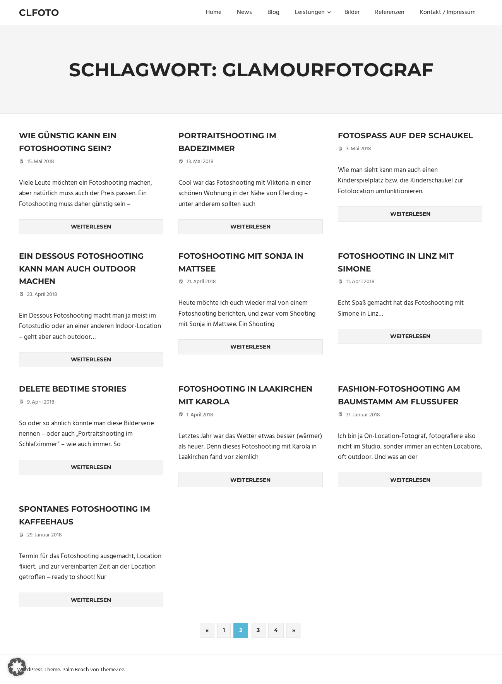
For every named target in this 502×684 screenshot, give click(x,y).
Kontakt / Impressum (448, 12)
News (244, 12)
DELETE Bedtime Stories (73, 388)
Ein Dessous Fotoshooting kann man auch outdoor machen (81, 268)
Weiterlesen (91, 226)
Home (213, 12)
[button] (17, 667)
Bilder (352, 12)
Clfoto (39, 12)
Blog (273, 12)
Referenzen (389, 12)
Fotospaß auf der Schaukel (405, 135)
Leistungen (313, 12)
